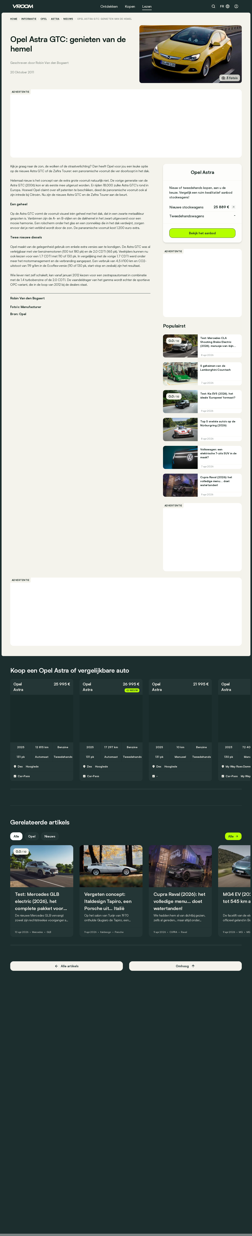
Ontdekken (109, 6)
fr (225, 6)
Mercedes (39, 937)
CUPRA (176, 937)
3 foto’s (227, 78)
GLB (51, 937)
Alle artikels (68, 971)
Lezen (147, 6)
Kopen (130, 6)
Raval (186, 937)
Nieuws (52, 841)
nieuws (71, 19)
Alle (18, 841)
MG (243, 937)
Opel (46, 19)
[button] (44, 691)
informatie (31, 19)
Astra (57, 19)
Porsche (121, 937)
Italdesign (108, 937)
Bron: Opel (21, 328)
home (16, 19)
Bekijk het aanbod (200, 233)
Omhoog (184, 971)
